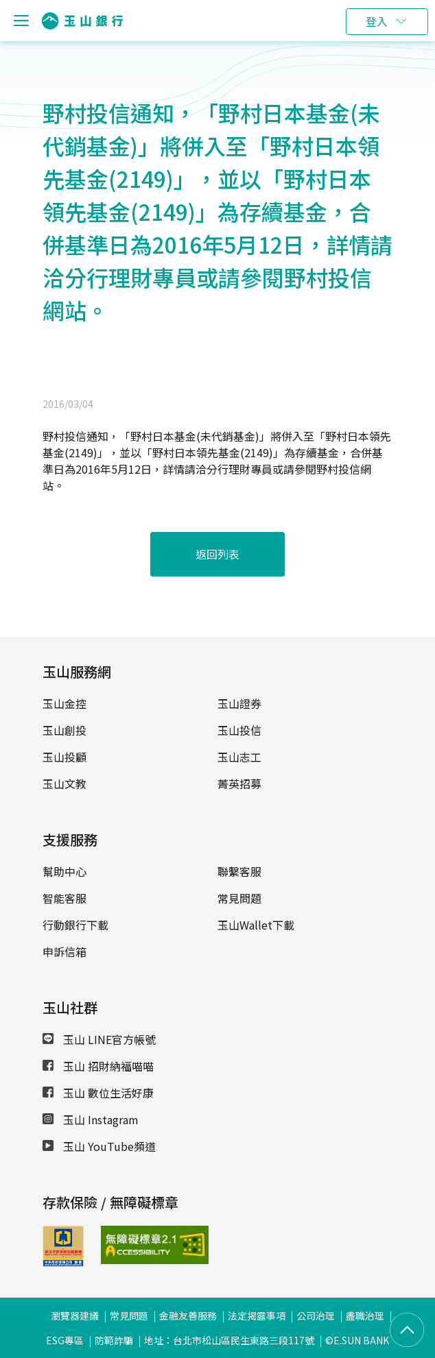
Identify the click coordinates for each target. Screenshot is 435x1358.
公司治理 (315, 1315)
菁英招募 (239, 783)
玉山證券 (239, 703)
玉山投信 (239, 730)
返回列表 (217, 554)
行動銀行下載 (75, 925)
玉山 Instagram (91, 1119)
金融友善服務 (188, 1315)
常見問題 (239, 898)
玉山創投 (64, 730)
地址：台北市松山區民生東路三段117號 (229, 1340)
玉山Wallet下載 (255, 925)
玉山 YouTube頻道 (99, 1146)
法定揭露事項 (256, 1315)
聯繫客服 (239, 871)
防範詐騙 (114, 1340)
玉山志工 (239, 757)
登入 (377, 21)
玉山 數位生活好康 (98, 1092)
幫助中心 (64, 871)
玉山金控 (64, 703)
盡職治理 (365, 1315)
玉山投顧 (64, 757)
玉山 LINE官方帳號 (99, 1039)
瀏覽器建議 (75, 1315)
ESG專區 (65, 1340)
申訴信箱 (64, 951)
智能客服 (64, 898)
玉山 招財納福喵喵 (98, 1066)
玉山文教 (64, 783)
